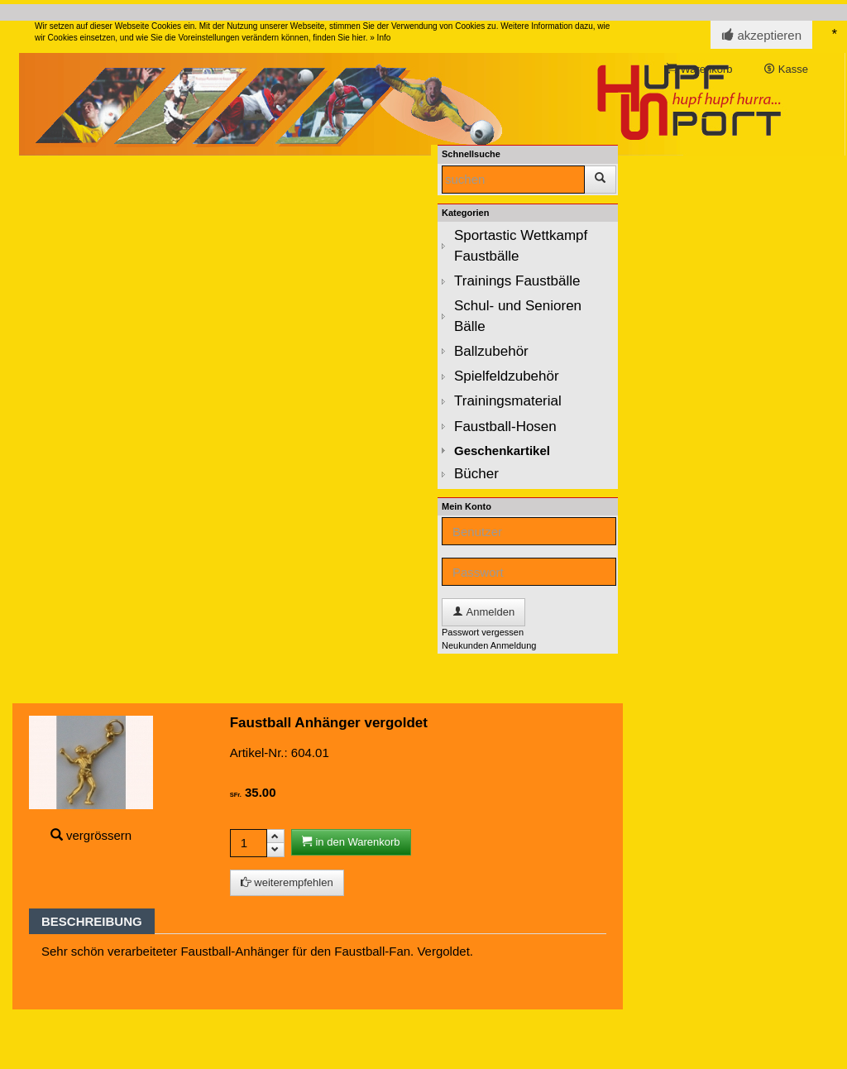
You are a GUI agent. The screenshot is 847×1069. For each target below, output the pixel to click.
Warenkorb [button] (700, 69)
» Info (380, 37)
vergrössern (99, 835)
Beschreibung (91, 921)
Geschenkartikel (502, 450)
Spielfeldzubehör (506, 376)
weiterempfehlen (287, 882)
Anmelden (483, 612)
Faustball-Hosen (505, 426)
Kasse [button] (786, 69)
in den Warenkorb (351, 842)
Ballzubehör (491, 351)
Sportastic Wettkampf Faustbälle (520, 245)
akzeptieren (761, 35)
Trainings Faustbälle (517, 281)
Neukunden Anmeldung (489, 645)
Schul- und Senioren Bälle (517, 315)
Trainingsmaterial (508, 401)
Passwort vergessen (483, 632)
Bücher (476, 474)
